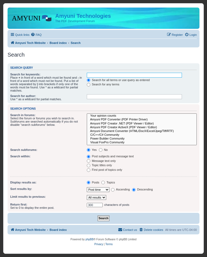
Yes (92, 149)
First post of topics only (104, 169)
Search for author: (23, 96)
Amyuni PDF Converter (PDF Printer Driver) (141, 119)
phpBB (89, 239)
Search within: (20, 156)
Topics (108, 182)
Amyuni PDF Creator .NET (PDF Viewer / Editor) (141, 124)
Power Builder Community (141, 139)
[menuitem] (36, 35)
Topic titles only (99, 165)
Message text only (101, 160)
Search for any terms (103, 84)
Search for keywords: (25, 74)
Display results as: (23, 182)
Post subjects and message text (110, 156)
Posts (93, 182)
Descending (142, 189)
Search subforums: (23, 149)
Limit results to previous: (28, 196)
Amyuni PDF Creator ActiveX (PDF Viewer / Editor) (141, 127)
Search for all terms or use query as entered (118, 80)
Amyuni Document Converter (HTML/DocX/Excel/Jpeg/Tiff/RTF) (141, 131)
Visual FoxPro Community (141, 142)
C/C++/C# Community (141, 135)
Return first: (18, 204)
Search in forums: (23, 115)
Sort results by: (21, 188)
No (103, 149)
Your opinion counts (141, 116)
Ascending (120, 189)
